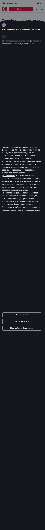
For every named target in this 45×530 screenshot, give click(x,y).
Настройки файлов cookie (21, 353)
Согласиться (22, 339)
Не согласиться (22, 346)
